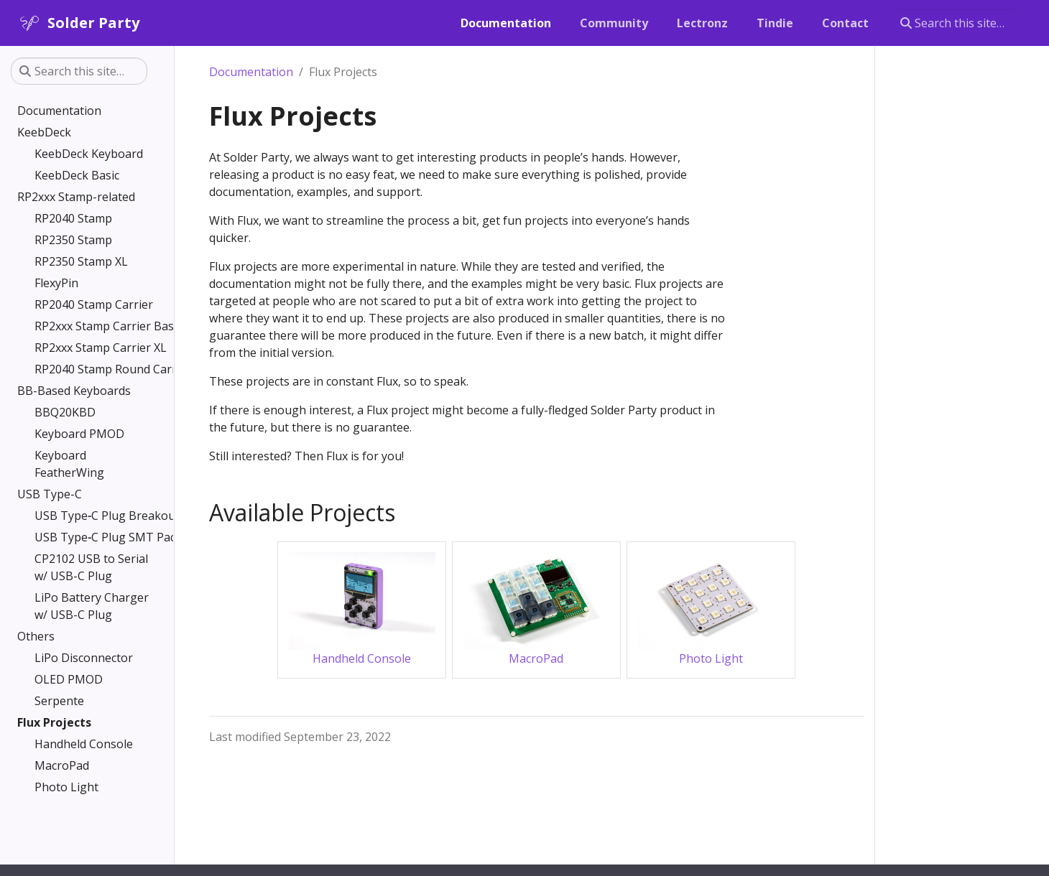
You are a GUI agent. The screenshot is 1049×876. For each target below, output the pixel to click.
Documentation (251, 72)
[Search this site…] (957, 23)
